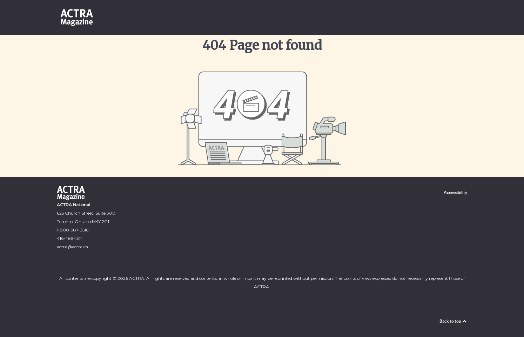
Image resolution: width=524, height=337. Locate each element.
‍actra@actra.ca (72, 246)
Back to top (453, 321)
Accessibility (455, 192)
